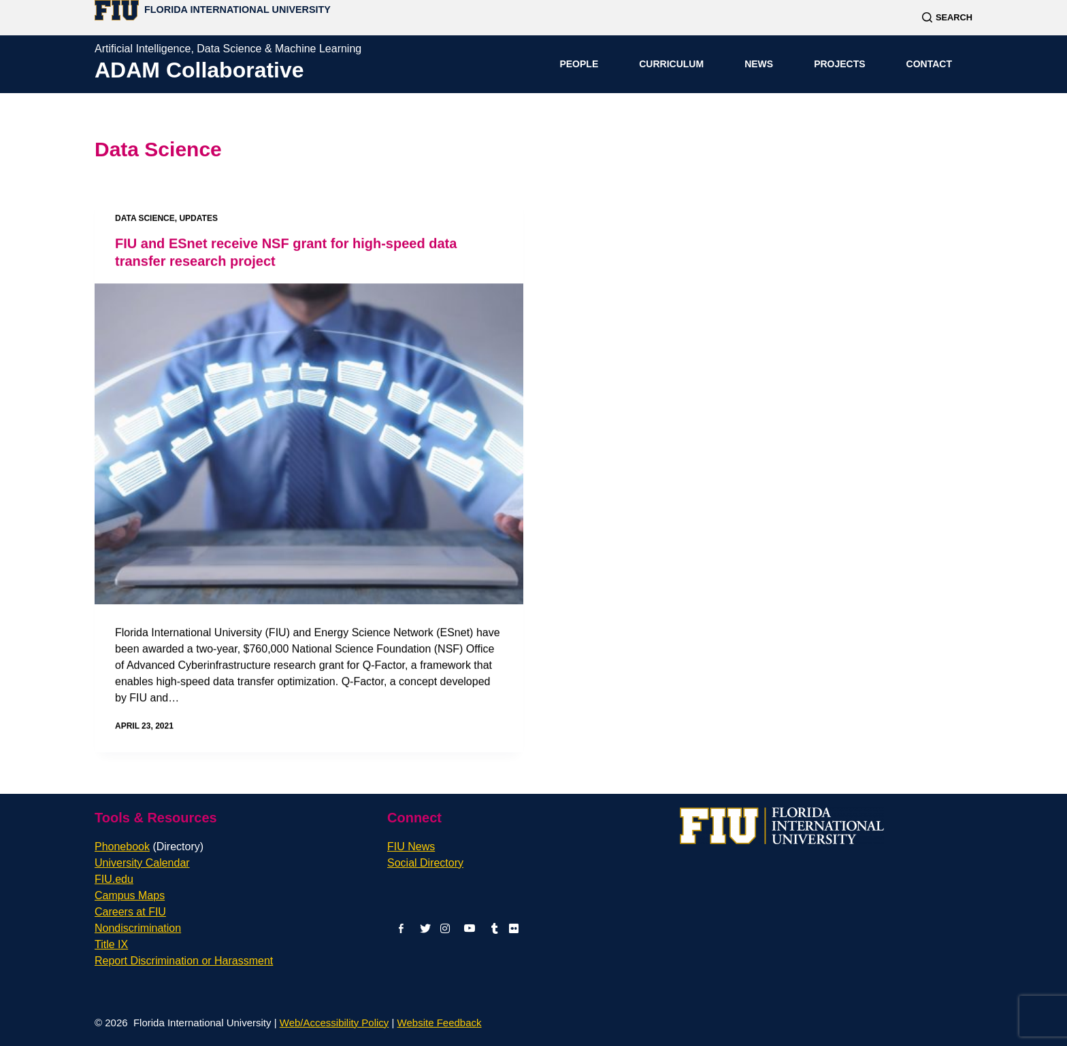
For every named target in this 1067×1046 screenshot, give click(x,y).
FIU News (411, 846)
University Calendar (142, 863)
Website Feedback (439, 1022)
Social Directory (425, 863)
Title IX (111, 944)
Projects (839, 63)
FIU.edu (114, 879)
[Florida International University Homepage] (213, 9)
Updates (198, 218)
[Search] (947, 17)
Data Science (145, 218)
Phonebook (149, 846)
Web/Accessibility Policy (334, 1022)
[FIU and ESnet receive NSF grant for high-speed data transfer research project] (309, 444)
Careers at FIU (130, 912)
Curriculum (671, 63)
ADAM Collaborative (199, 70)
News (758, 63)
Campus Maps (130, 895)
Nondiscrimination (138, 928)
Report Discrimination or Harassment (184, 960)
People (578, 63)
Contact (929, 63)
